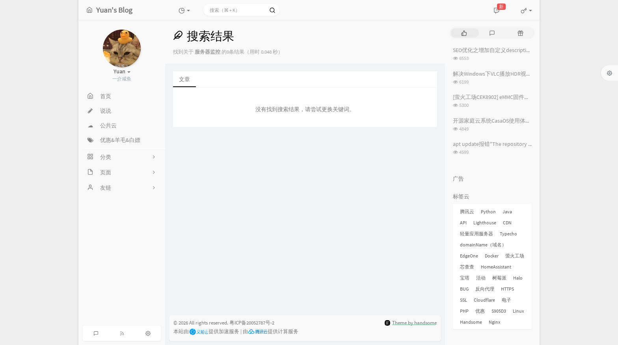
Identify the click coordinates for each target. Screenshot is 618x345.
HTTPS (507, 289)
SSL (463, 300)
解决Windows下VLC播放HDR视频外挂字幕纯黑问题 (514, 73)
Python (488, 211)
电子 (506, 300)
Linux (518, 311)
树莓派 (499, 278)
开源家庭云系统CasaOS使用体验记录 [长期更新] (510, 120)
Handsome (471, 322)
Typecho (508, 234)
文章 (184, 79)
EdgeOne (469, 256)
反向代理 (484, 289)
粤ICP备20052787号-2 (251, 322)
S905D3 (498, 311)
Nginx (494, 322)
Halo (518, 278)
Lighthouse (484, 223)
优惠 (480, 311)
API (463, 223)
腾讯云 (467, 211)
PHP (464, 311)
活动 (481, 278)
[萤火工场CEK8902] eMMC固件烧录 (494, 97)
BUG (464, 289)
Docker (492, 256)
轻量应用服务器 (476, 234)
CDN (507, 223)
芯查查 (467, 267)
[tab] (464, 33)
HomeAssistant (496, 267)
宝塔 (464, 278)
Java (507, 211)
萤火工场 (514, 256)
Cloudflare (484, 300)
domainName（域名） (483, 245)
